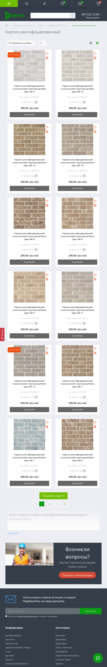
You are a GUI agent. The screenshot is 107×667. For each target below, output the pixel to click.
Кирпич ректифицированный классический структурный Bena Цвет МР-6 (77, 236)
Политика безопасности (27, 616)
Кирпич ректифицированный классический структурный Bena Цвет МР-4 (77, 457)
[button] (45, 3)
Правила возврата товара (17, 647)
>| (65, 504)
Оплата (9, 659)
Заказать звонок (92, 17)
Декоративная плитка (58, 25)
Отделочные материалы (23, 25)
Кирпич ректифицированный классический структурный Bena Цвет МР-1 (29, 457)
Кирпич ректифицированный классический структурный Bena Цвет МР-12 (77, 89)
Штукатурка (61, 643)
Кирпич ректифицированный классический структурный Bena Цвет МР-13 (29, 162)
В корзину (29, 114)
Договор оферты (13, 635)
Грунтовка (60, 635)
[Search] (72, 15)
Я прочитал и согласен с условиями (32, 616)
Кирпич (59, 663)
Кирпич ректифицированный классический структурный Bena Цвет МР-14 (29, 384)
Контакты (10, 639)
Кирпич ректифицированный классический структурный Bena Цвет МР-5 (29, 89)
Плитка (41, 25)
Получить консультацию (77, 575)
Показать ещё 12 (53, 496)
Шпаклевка (61, 639)
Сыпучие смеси (63, 659)
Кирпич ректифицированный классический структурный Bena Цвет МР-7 (77, 384)
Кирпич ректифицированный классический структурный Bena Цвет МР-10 (77, 162)
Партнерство (11, 643)
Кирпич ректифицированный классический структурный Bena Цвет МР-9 (29, 310)
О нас (8, 651)
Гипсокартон (62, 651)
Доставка (9, 655)
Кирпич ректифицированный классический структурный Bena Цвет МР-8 (29, 236)
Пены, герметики (64, 647)
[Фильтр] (2, 334)
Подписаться (90, 611)
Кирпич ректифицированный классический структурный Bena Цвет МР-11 (77, 310)
